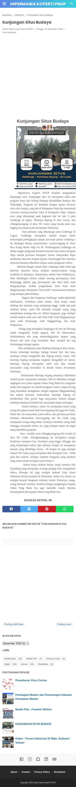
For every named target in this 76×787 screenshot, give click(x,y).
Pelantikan (43, 664)
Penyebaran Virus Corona (31, 680)
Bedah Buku (10, 658)
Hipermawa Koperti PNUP (38, 4)
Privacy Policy (42, 772)
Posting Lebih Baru (13, 624)
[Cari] (72, 4)
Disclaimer (60, 772)
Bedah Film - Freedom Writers (33, 709)
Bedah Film (31, 658)
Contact (25, 772)
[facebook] (11, 509)
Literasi (24, 664)
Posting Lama (64, 624)
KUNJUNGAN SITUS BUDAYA (33, 724)
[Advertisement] (38, 76)
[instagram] (29, 760)
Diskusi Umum (53, 658)
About (13, 772)
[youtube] (54, 760)
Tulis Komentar (9, 32)
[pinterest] (47, 509)
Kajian (7, 664)
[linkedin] (46, 760)
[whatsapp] (65, 509)
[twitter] (29, 509)
